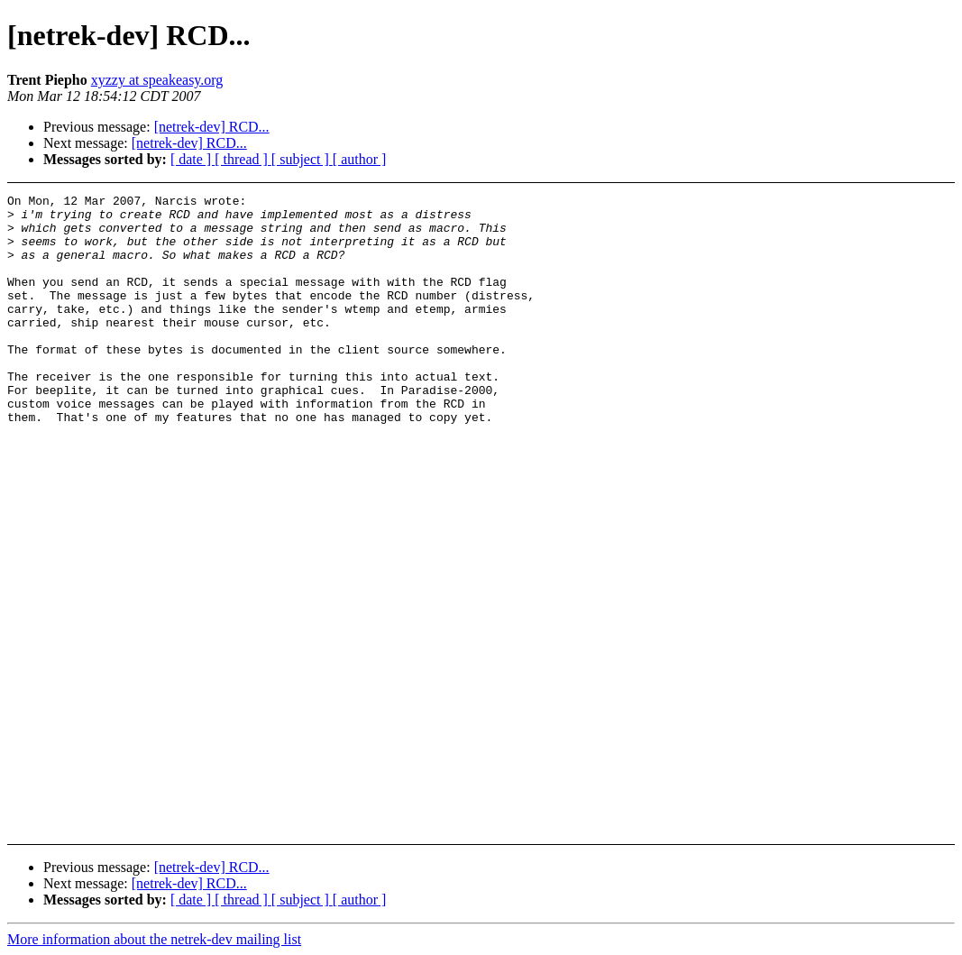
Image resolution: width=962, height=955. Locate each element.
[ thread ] (243, 159)
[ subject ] (302, 159)
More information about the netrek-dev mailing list (154, 939)
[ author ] (360, 159)
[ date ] (192, 159)
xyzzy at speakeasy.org (157, 79)
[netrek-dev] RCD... (212, 126)
